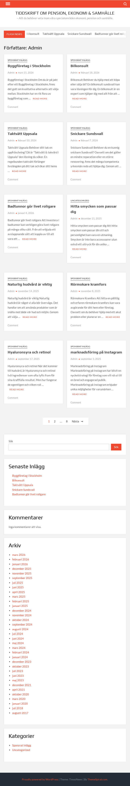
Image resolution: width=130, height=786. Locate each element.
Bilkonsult (35, 33)
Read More (40, 98)
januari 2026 (20, 564)
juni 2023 (18, 675)
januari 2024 (20, 657)
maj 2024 (18, 643)
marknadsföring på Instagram (96, 352)
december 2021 (21, 685)
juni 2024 (18, 638)
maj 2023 (18, 680)
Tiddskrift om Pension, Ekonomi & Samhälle (64, 13)
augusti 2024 (20, 629)
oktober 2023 (20, 666)
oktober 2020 (20, 694)
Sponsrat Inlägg (17, 60)
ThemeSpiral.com (97, 779)
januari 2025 (20, 605)
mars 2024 (18, 647)
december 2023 (21, 661)
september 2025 (22, 578)
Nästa (75, 421)
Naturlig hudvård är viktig (30, 284)
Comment (13, 106)
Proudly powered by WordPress (40, 779)
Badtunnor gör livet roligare (32, 206)
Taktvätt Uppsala (56, 33)
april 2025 (18, 592)
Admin (11, 72)
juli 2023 (17, 671)
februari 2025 (20, 601)
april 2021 (18, 689)
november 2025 (21, 573)
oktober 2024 (20, 620)
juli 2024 (17, 633)
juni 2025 (18, 587)
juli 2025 (17, 582)
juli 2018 (17, 708)
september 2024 (22, 624)
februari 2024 (20, 652)
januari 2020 (20, 703)
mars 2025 (18, 596)
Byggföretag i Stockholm (29, 66)
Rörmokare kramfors (88, 284)
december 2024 (21, 610)
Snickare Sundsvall (83, 33)
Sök (11, 441)
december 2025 (21, 568)
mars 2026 (18, 554)
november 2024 (21, 615)
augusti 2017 (20, 713)
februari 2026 (20, 559)
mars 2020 (18, 698)
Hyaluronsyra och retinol (29, 352)
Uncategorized (80, 200)
